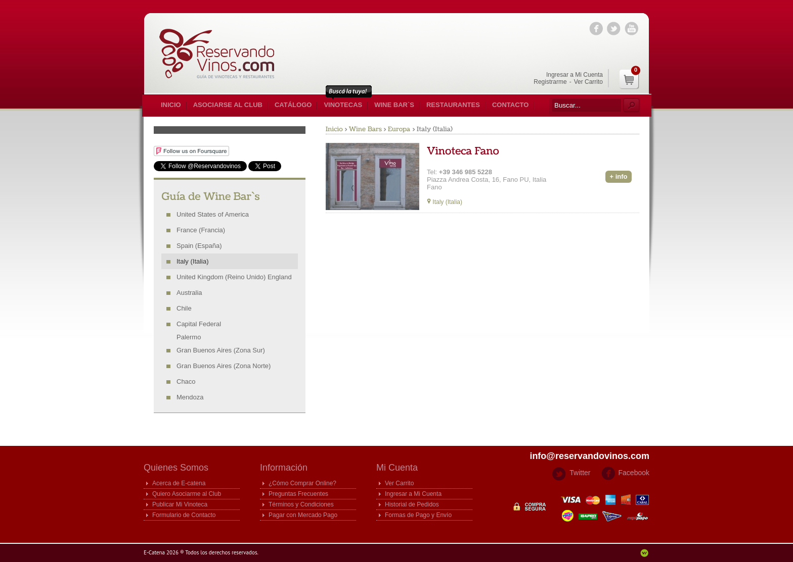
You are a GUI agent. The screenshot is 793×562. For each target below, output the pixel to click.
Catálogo (293, 105)
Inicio (171, 105)
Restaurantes (453, 105)
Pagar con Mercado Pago (303, 515)
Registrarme (550, 81)
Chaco (186, 381)
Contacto (510, 105)
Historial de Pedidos (412, 504)
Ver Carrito (588, 81)
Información (283, 468)
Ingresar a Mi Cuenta (574, 74)
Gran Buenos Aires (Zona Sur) (221, 350)
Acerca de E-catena (178, 483)
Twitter (579, 473)
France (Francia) (201, 230)
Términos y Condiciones (301, 504)
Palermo (189, 337)
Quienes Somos (176, 468)
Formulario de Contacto (183, 515)
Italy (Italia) (193, 261)
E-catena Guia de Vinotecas (222, 53)
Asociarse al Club (227, 105)
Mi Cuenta (397, 468)
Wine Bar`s (394, 105)
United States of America (213, 214)
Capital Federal (199, 324)
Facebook (634, 473)
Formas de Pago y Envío (418, 515)
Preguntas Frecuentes (298, 493)
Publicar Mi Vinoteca (179, 504)
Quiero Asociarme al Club (186, 493)
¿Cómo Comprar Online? (302, 483)
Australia (189, 292)
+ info (618, 176)
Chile (184, 308)
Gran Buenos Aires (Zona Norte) (224, 366)
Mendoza (190, 397)
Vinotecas (343, 105)
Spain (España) (199, 245)
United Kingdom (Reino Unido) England (234, 277)
